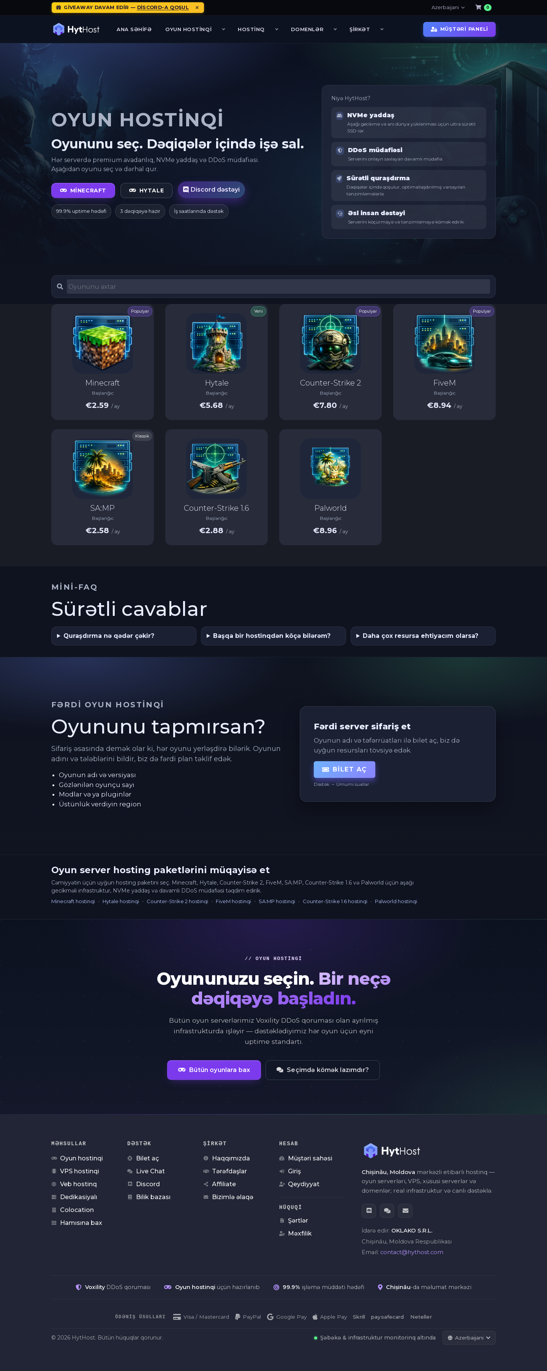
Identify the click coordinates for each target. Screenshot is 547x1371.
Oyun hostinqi (77, 1158)
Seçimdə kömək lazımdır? (323, 1069)
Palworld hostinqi (396, 901)
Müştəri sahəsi (305, 1158)
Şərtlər (293, 1220)
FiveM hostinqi (233, 901)
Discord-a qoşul (163, 7)
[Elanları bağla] (197, 7)
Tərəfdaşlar (225, 1170)
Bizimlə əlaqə (228, 1196)
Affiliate (219, 1183)
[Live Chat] (387, 1210)
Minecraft (83, 190)
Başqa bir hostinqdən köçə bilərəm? (271, 635)
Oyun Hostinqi (190, 29)
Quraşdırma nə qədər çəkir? (108, 635)
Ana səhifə (134, 29)
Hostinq (253, 29)
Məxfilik (295, 1233)
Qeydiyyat (299, 1183)
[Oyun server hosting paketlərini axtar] (278, 286)
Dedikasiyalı (74, 1196)
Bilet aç (344, 769)
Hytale (146, 190)
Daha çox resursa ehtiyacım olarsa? (420, 635)
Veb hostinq (74, 1183)
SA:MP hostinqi (277, 901)
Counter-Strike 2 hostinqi (177, 901)
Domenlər (309, 29)
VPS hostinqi (75, 1170)
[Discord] (369, 1210)
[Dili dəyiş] (469, 1337)
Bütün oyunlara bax (214, 1069)
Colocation (72, 1209)
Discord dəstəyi (211, 189)
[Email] (405, 1210)
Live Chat (146, 1170)
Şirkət (361, 29)
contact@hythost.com (411, 1251)
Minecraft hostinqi (73, 901)
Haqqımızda (226, 1158)
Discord (143, 1183)
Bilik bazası (149, 1196)
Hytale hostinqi (121, 901)
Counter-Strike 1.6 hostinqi (335, 901)
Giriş (290, 1170)
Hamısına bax (76, 1222)
